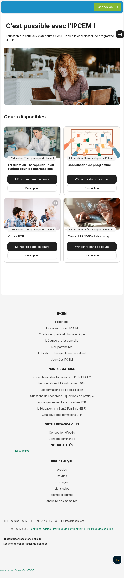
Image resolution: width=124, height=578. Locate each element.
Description (32, 188)
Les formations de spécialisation (62, 389)
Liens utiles (62, 488)
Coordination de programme (89, 165)
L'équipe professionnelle (61, 340)
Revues (62, 476)
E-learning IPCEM (17, 520)
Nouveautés (22, 450)
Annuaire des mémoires (61, 501)
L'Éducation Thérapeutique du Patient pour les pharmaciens (31, 167)
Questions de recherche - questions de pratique (62, 396)
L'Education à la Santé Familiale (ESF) (61, 408)
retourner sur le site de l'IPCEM (16, 570)
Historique (62, 321)
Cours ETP (16, 236)
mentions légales (41, 528)
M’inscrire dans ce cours (32, 179)
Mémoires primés (62, 494)
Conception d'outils (62, 432)
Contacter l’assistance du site (22, 539)
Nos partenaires (61, 347)
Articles (62, 469)
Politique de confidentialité (69, 528)
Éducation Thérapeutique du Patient (62, 353)
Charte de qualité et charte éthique (62, 334)
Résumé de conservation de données (25, 543)
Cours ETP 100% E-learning (88, 236)
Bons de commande (62, 438)
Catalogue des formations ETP (62, 414)
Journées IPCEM (62, 359)
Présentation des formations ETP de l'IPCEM (62, 377)
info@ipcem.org (74, 520)
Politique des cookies (100, 528)
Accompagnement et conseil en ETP (62, 402)
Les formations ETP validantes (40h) (62, 383)
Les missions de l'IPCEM (62, 328)
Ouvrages (61, 482)
